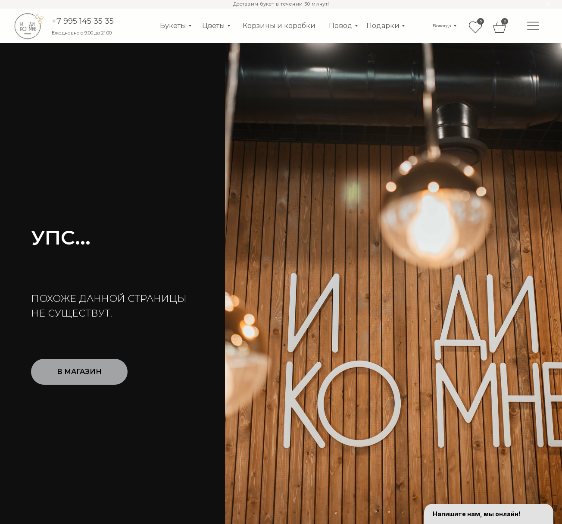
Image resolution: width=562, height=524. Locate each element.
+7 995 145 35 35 (83, 21)
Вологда (442, 25)
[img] (533, 25)
